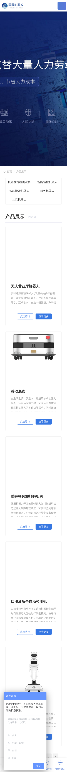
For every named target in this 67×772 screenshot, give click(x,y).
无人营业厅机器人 (25, 286)
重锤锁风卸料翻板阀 (27, 496)
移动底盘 (18, 391)
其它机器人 (19, 199)
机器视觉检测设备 (19, 182)
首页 (9, 171)
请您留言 (60, 765)
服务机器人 (47, 190)
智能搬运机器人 (19, 190)
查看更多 (44, 316)
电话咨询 (47, 765)
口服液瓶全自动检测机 (29, 601)
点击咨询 (25, 316)
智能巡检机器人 (47, 182)
